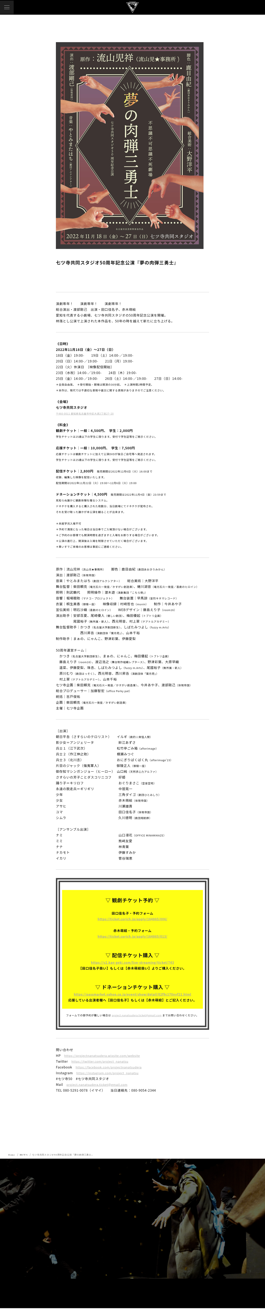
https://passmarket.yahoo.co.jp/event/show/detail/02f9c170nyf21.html (132, 994)
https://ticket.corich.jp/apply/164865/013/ (132, 936)
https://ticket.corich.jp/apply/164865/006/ (132, 919)
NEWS (24, 1156)
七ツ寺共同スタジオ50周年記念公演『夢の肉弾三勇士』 (66, 1156)
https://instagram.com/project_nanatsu (110, 1073)
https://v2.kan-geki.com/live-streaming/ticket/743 (132, 962)
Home (12, 1156)
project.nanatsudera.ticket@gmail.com (137, 1015)
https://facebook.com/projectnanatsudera (111, 1067)
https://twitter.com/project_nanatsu (102, 1061)
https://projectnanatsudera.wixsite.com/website (105, 1055)
